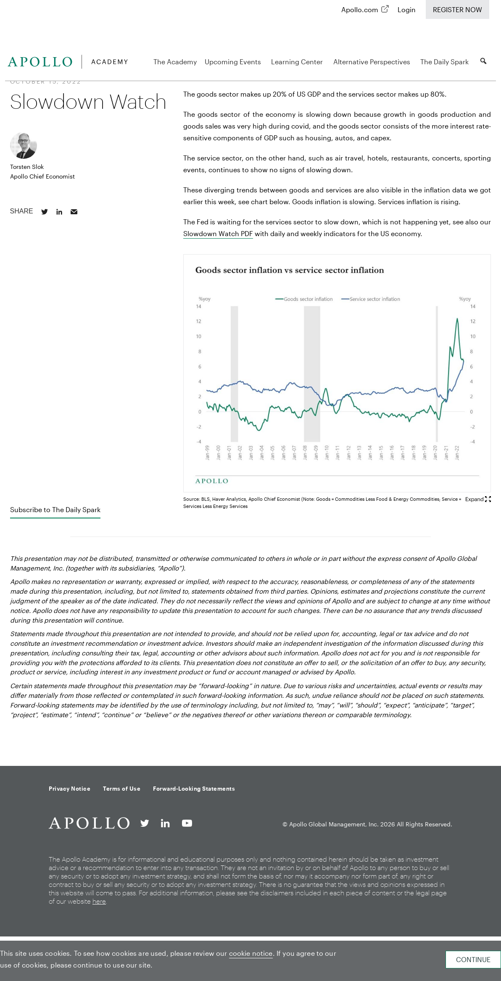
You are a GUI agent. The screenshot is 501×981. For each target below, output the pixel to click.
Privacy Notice (69, 788)
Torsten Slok (27, 166)
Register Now (457, 9)
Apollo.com (359, 9)
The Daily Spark (445, 61)
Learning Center (298, 61)
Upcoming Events (234, 61)
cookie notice (251, 953)
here (99, 901)
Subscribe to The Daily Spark (55, 509)
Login (407, 9)
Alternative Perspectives (373, 61)
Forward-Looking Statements (194, 788)
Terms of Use (121, 788)
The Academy (175, 62)
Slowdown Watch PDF (218, 233)
